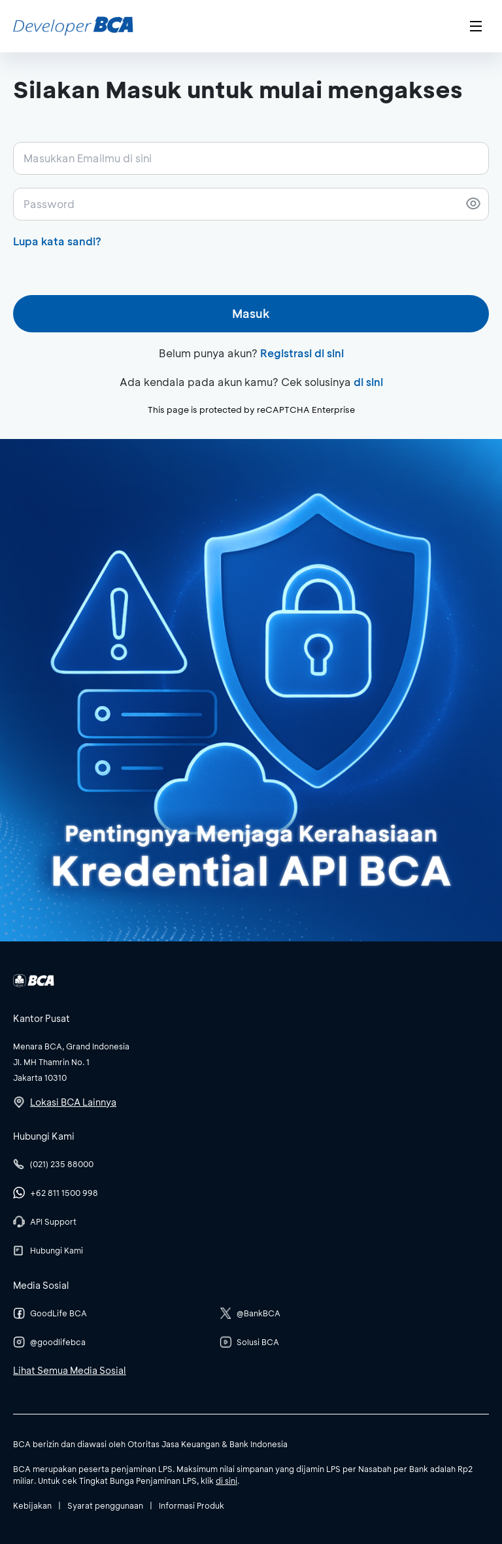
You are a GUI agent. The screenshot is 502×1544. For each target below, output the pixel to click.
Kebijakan (32, 1505)
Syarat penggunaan (105, 1505)
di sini (368, 382)
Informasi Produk (191, 1505)
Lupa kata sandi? (57, 241)
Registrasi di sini (302, 353)
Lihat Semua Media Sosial (69, 1370)
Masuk (251, 313)
